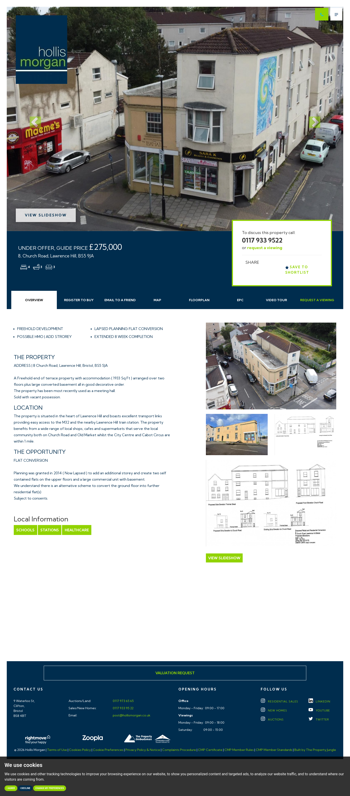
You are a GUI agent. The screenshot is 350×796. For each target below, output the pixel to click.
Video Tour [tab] (276, 300)
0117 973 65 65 (123, 701)
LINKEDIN (319, 701)
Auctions (272, 719)
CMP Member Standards (274, 750)
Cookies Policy (80, 750)
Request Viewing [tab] (317, 300)
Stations (49, 530)
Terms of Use (57, 750)
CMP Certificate (210, 750)
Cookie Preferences (108, 750)
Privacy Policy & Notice (142, 750)
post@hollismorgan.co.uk (131, 715)
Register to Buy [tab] (79, 300)
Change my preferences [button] (49, 788)
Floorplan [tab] (199, 300)
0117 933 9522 (262, 240)
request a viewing (264, 247)
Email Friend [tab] (120, 300)
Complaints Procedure (179, 750)
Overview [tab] (34, 300)
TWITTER (319, 719)
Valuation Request (175, 673)
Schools (25, 530)
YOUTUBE (319, 710)
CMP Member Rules (239, 750)
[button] (32, 119)
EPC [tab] (240, 300)
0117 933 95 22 (123, 708)
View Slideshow (46, 215)
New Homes (274, 710)
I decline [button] (25, 788)
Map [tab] (157, 300)
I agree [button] (11, 788)
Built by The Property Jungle (315, 750)
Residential (279, 701)
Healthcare (76, 530)
